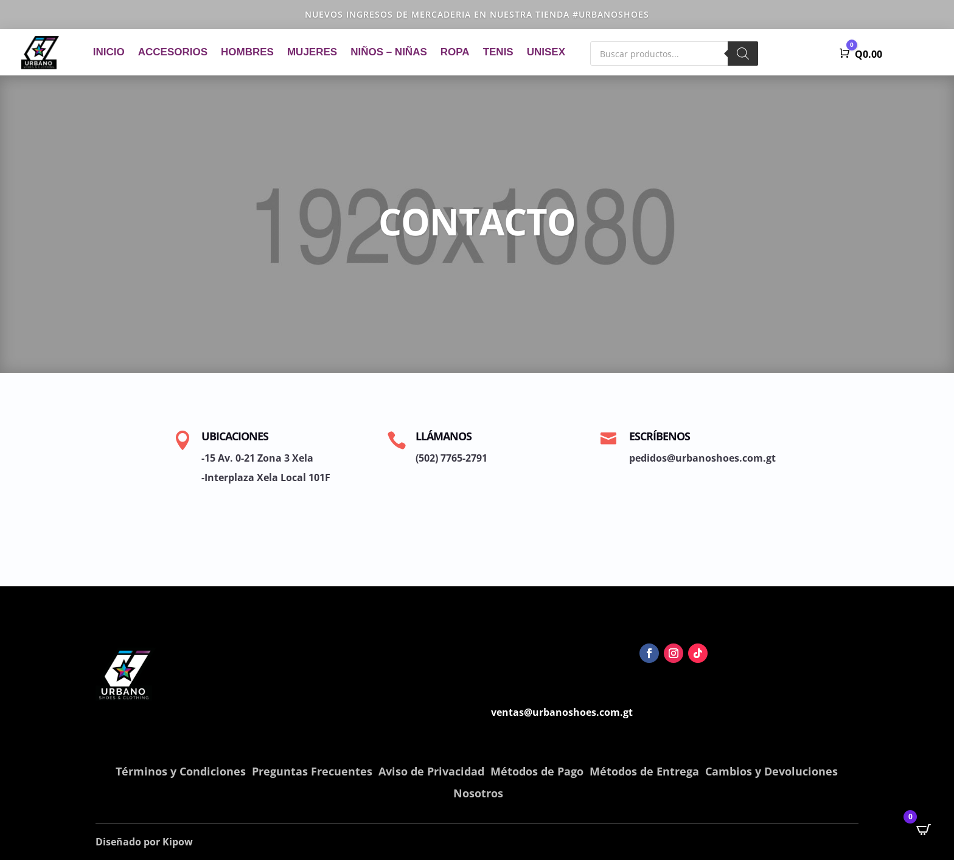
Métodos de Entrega (644, 771)
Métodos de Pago (536, 771)
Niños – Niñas (388, 52)
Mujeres (312, 52)
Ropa (455, 52)
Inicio (109, 52)
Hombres (247, 52)
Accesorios (172, 52)
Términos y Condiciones (181, 771)
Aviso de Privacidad (431, 771)
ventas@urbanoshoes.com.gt (562, 712)
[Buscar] (743, 53)
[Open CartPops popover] (923, 829)
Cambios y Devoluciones (771, 771)
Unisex (546, 52)
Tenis (498, 52)
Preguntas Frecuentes (312, 771)
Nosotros (478, 793)
